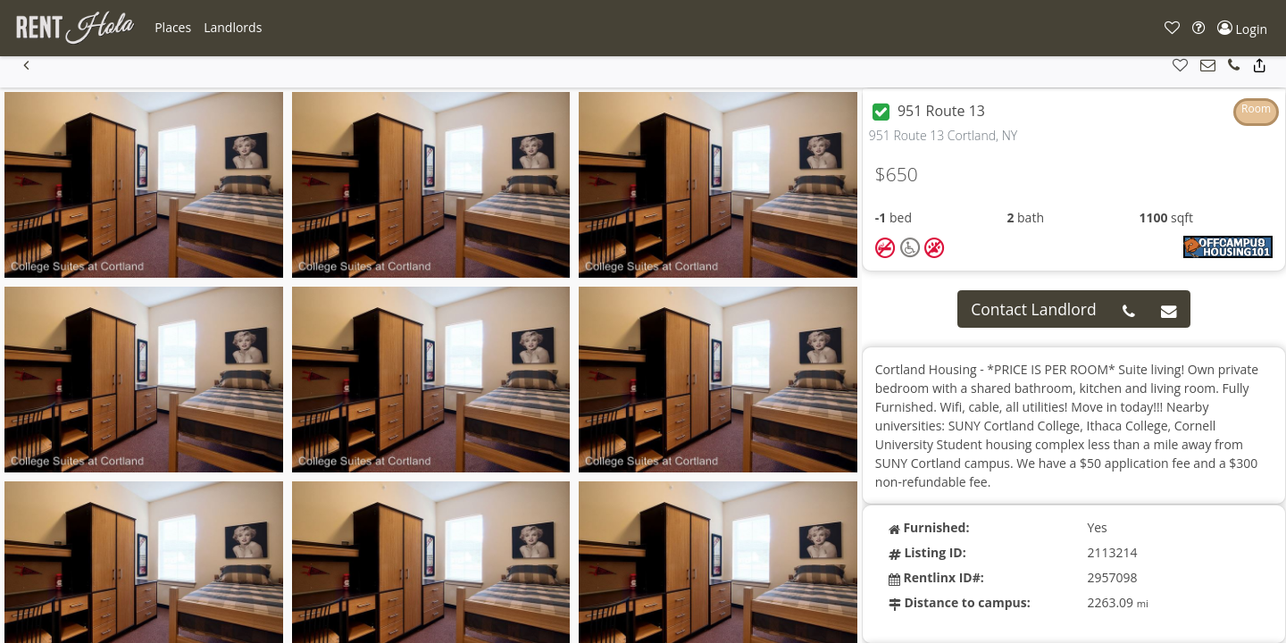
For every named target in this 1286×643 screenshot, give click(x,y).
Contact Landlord (1034, 309)
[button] (172, 27)
